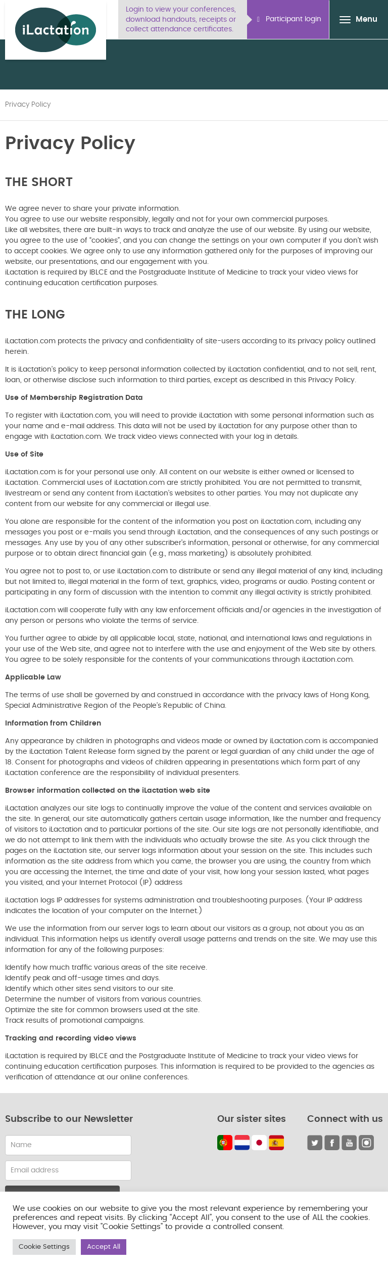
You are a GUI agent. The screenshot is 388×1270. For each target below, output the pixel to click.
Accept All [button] (103, 1247)
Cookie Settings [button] (44, 1247)
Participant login (289, 19)
